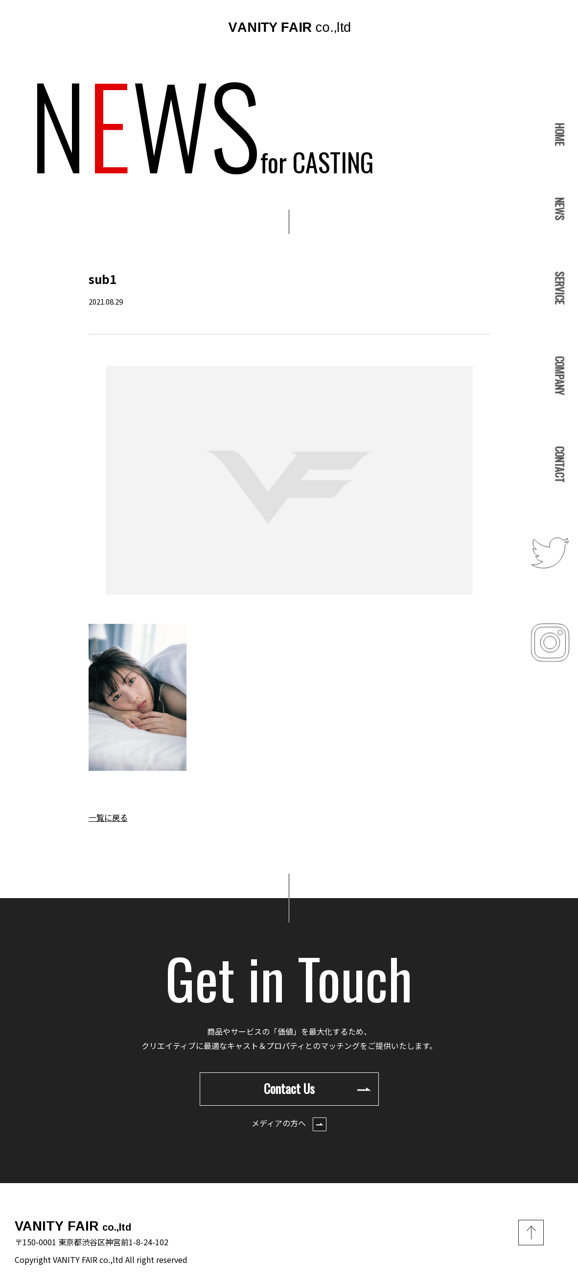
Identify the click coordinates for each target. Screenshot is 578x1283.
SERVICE (560, 288)
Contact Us (317, 1088)
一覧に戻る (108, 817)
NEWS (560, 208)
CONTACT (560, 464)
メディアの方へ (289, 1124)
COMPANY (560, 375)
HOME (560, 134)
